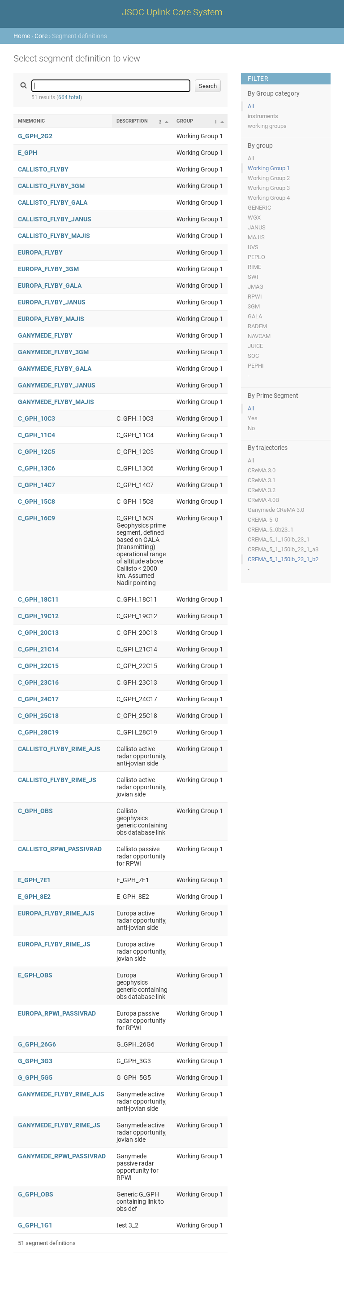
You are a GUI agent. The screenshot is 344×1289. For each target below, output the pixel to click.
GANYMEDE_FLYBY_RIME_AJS (61, 1094)
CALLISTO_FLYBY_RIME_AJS (59, 748)
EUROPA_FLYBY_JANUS (52, 302)
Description (132, 121)
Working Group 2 (269, 178)
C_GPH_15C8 (36, 501)
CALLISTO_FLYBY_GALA (52, 202)
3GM (254, 306)
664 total (69, 97)
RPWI (255, 296)
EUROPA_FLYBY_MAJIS (51, 318)
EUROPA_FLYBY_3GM (48, 269)
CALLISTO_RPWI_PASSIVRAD (60, 849)
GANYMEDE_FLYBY (45, 335)
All (251, 106)
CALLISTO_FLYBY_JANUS (54, 219)
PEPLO (256, 257)
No (251, 428)
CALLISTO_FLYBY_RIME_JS (57, 779)
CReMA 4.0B (263, 500)
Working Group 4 (269, 197)
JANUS (257, 227)
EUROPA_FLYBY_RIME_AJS (56, 913)
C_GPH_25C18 (38, 715)
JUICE (255, 346)
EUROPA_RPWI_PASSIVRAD (57, 1013)
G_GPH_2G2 (35, 136)
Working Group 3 (269, 188)
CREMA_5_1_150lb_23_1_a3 (283, 549)
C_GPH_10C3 (36, 418)
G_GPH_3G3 (35, 1061)
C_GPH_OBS (35, 810)
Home (21, 36)
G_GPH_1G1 (35, 1225)
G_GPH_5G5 (35, 1077)
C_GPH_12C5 (36, 451)
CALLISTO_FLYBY (43, 169)
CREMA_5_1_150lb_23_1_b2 (283, 559)
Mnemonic (31, 121)
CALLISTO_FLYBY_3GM (51, 185)
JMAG (255, 286)
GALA (255, 316)
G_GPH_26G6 (37, 1044)
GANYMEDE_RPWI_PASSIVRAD (62, 1156)
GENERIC (259, 207)
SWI (253, 276)
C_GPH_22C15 (38, 665)
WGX (254, 217)
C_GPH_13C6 (36, 468)
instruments (263, 116)
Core (40, 36)
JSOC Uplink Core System (172, 12)
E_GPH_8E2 (34, 896)
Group (184, 121)
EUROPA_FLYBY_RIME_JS (54, 944)
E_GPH (27, 152)
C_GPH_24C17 (38, 699)
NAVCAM (259, 336)
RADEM (257, 326)
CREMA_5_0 (263, 519)
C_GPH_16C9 (36, 518)
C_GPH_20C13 (38, 632)
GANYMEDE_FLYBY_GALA (54, 368)
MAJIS (256, 237)
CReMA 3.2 (261, 490)
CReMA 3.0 (261, 470)
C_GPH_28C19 (38, 732)
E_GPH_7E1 (34, 880)
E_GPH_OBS (35, 975)
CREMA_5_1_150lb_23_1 (279, 539)
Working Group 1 (269, 168)
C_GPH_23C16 (38, 682)
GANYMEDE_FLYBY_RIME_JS (59, 1125)
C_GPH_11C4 (36, 435)
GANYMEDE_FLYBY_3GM (53, 352)
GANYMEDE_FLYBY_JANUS (56, 385)
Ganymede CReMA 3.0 (276, 509)
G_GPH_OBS (35, 1194)
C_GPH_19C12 (38, 616)
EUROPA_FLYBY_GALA (50, 285)
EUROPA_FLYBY (40, 252)
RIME (254, 267)
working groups (267, 126)
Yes (253, 418)
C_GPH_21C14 (38, 649)
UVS (253, 247)
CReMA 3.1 (261, 480)
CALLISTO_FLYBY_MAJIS (54, 235)
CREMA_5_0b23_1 (270, 529)
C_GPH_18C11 (38, 599)
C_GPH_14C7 (36, 484)
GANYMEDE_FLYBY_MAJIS (56, 401)
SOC (253, 355)
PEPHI (256, 365)
